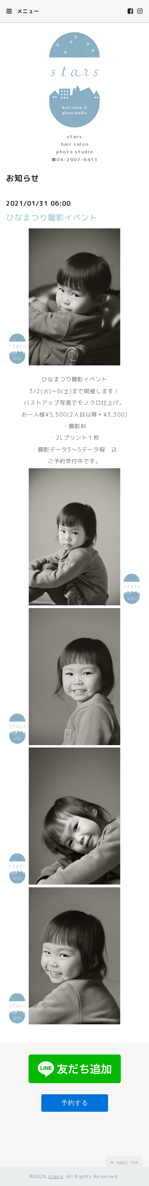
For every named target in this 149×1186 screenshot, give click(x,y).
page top (124, 1162)
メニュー (22, 11)
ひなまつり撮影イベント (52, 217)
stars (55, 1176)
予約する (74, 1102)
